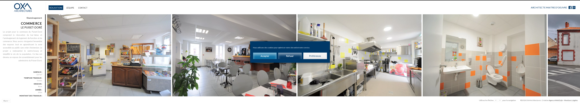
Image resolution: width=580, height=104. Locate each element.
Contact (82, 8)
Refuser (290, 56)
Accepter (265, 56)
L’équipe (70, 8)
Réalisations (55, 8)
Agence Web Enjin (556, 100)
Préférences (315, 56)
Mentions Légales (571, 100)
